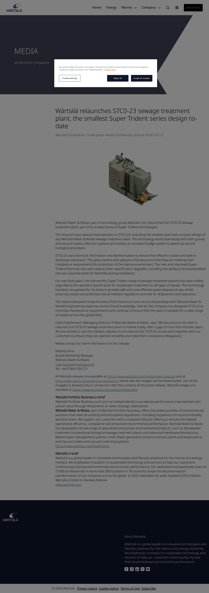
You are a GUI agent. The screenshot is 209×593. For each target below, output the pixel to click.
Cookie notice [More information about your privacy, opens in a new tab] (110, 69)
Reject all (118, 78)
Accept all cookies (142, 78)
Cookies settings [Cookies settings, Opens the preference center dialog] (69, 78)
